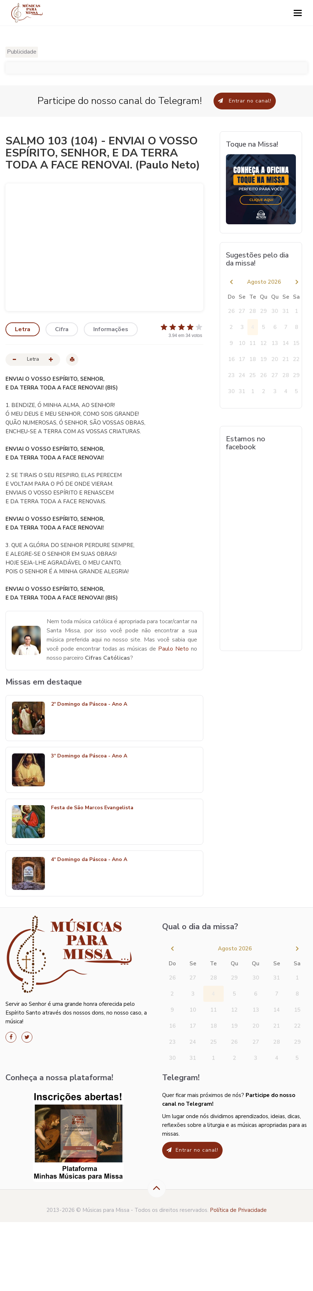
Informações (110, 329)
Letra (22, 329)
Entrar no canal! (244, 100)
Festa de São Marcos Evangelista (92, 808)
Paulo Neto (173, 649)
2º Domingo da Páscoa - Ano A (89, 704)
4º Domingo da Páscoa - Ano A (89, 860)
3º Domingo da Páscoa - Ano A (89, 756)
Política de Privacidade (238, 1210)
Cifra (62, 329)
